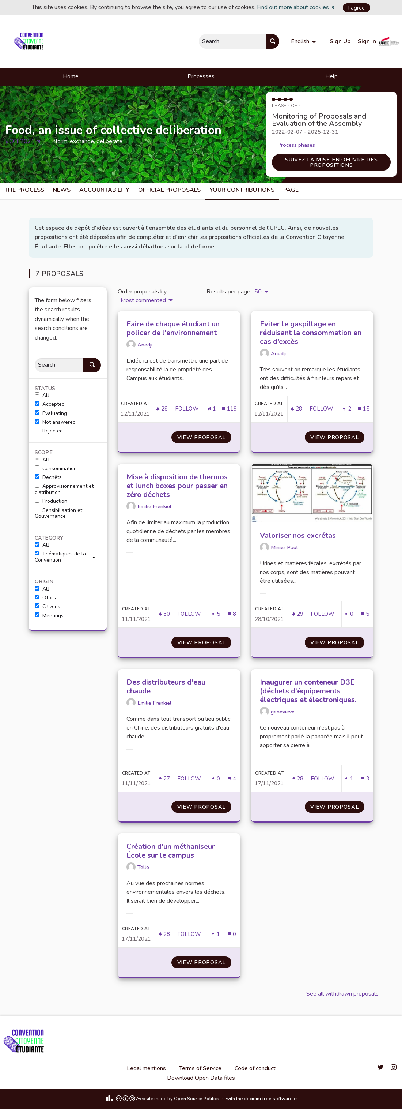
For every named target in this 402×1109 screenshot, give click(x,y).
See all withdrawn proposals (342, 994)
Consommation (56, 468)
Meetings (49, 615)
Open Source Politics (199, 1098)
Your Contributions (241, 190)
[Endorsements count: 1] (212, 409)
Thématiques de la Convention (60, 557)
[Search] (59, 365)
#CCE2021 (23, 141)
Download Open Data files (201, 1078)
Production (51, 501)
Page (291, 190)
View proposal (204, 437)
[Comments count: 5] (365, 614)
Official (47, 598)
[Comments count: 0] (232, 934)
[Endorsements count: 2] (347, 409)
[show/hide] (96, 557)
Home (71, 76)
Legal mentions (146, 1068)
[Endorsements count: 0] (349, 614)
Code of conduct (255, 1068)
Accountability (104, 190)
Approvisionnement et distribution (64, 489)
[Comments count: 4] (232, 779)
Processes (201, 76)
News (62, 190)
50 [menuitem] (258, 292)
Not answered (55, 422)
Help (331, 76)
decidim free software (271, 1098)
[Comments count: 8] (232, 614)
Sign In (367, 41)
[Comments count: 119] (229, 409)
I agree (356, 7)
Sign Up (340, 41)
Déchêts (48, 477)
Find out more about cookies (296, 7)
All (42, 395)
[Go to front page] (30, 41)
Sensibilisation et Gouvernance (58, 513)
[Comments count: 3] (365, 779)
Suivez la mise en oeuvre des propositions (331, 162)
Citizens (47, 606)
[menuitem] (304, 41)
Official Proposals (169, 190)
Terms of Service (200, 1068)
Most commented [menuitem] (143, 300)
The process (24, 190)
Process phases (296, 145)
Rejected (49, 431)
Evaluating (51, 413)
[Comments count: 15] (363, 409)
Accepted (50, 404)
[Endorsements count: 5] (216, 614)
